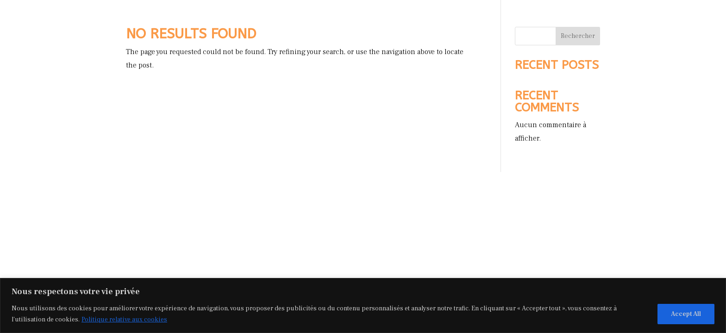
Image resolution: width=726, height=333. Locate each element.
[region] (363, 305)
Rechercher (578, 36)
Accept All (686, 314)
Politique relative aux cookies (124, 319)
